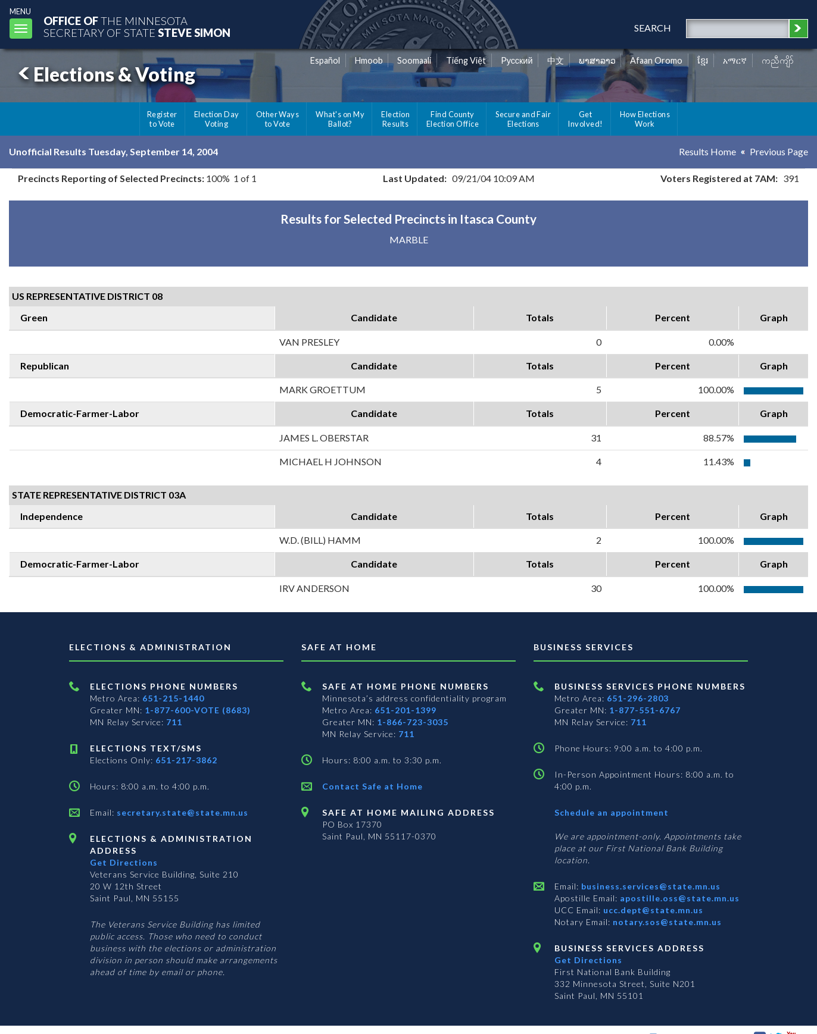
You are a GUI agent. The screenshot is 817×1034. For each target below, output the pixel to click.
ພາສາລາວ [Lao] (597, 60)
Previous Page (779, 151)
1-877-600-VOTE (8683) (198, 710)
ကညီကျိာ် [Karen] (778, 60)
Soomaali (414, 60)
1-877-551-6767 (645, 710)
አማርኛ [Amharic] (735, 60)
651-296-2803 (638, 698)
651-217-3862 (186, 760)
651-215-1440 (173, 698)
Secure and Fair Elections (523, 119)
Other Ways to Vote (278, 119)
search (652, 27)
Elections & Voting (104, 74)
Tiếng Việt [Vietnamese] (466, 60)
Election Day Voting (216, 119)
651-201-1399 (405, 710)
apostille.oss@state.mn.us (679, 898)
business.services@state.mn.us (650, 886)
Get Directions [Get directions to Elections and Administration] (124, 862)
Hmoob (369, 60)
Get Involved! (585, 119)
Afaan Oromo (656, 60)
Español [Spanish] (325, 60)
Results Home (707, 151)
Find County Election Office (452, 119)
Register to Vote (162, 119)
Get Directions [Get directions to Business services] (588, 960)
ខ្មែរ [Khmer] (703, 60)
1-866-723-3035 (412, 722)
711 (174, 722)
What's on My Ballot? (340, 119)
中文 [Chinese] (555, 60)
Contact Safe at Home (372, 786)
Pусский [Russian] (517, 60)
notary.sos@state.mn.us (666, 922)
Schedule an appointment (611, 812)
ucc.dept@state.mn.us (652, 910)
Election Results (395, 119)
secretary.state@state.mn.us (181, 812)
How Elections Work (645, 119)
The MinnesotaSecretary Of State (136, 26)
